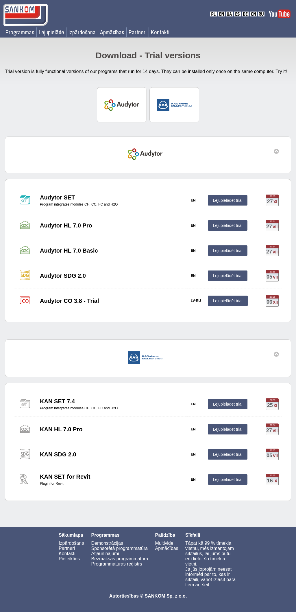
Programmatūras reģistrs (116, 563)
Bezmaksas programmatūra (119, 558)
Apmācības (112, 32)
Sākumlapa (71, 535)
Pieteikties (69, 558)
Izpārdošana (82, 32)
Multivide (164, 543)
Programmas (19, 32)
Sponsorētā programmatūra (119, 548)
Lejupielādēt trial (228, 200)
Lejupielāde (51, 32)
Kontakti (160, 32)
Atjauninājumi (105, 553)
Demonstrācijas (107, 543)
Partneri (138, 32)
